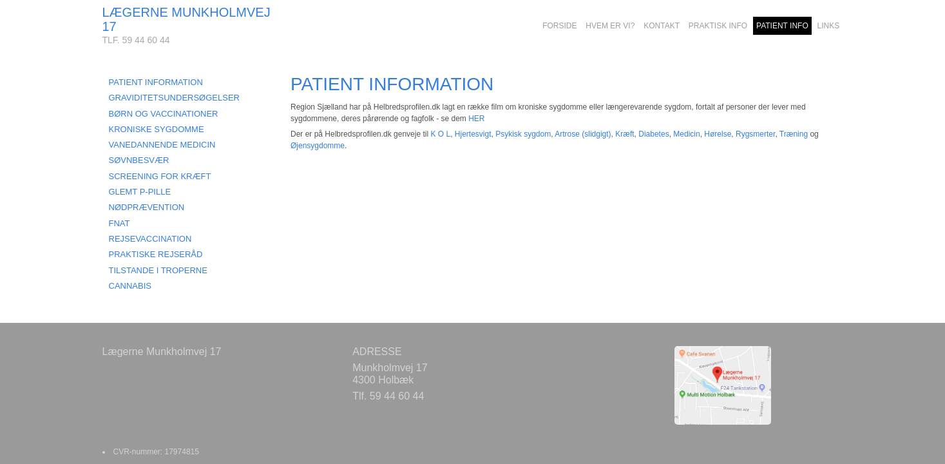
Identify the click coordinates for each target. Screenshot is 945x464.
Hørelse (717, 134)
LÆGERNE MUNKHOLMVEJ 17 (186, 19)
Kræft (624, 134)
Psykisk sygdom (523, 134)
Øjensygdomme (318, 145)
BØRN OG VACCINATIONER (163, 114)
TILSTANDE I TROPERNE (158, 270)
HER (476, 118)
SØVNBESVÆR (139, 160)
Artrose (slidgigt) (583, 134)
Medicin (686, 134)
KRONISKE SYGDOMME (156, 129)
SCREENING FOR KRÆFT (160, 176)
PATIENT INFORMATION (156, 82)
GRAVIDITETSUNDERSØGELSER (174, 97)
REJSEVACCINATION (150, 239)
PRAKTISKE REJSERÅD (156, 254)
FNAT (119, 223)
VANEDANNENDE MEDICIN (162, 145)
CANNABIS (130, 286)
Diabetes (653, 134)
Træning (793, 134)
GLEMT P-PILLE (140, 192)
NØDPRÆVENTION (147, 207)
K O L (440, 134)
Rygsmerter (755, 134)
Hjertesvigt (473, 134)
